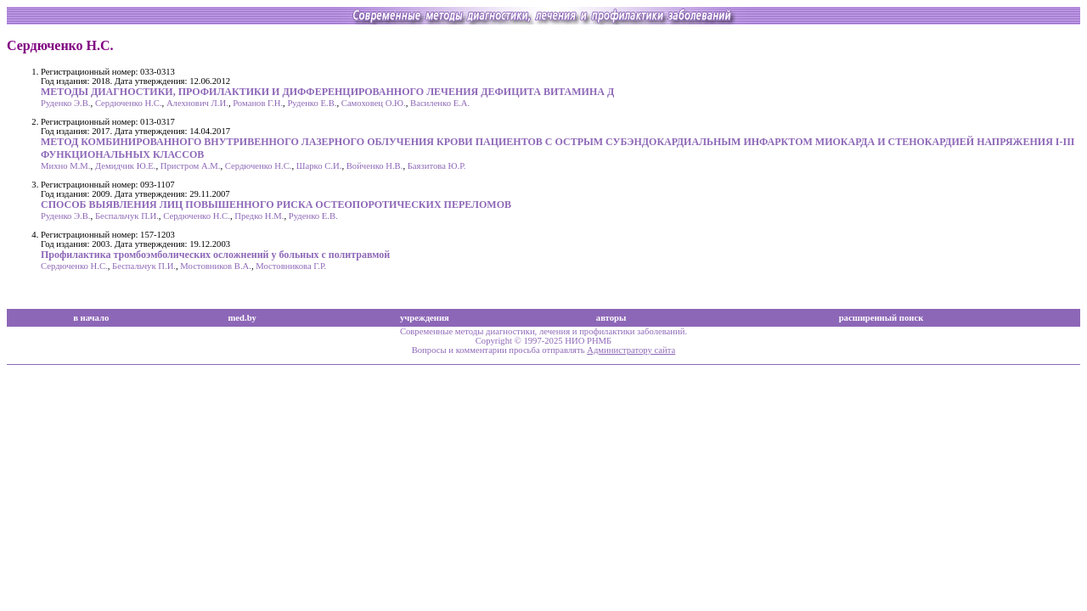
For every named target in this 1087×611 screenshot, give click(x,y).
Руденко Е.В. (311, 103)
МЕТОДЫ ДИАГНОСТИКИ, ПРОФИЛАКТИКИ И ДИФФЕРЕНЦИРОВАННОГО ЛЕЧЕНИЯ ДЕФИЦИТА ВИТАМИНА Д (327, 92)
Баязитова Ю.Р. (437, 166)
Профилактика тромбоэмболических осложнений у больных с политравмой (215, 255)
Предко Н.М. (259, 216)
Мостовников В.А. (215, 266)
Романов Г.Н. (258, 103)
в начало (91, 317)
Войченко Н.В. (374, 166)
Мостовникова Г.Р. (291, 266)
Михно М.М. (65, 166)
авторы (611, 317)
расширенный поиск (881, 317)
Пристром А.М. (191, 166)
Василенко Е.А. (440, 103)
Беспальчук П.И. (127, 216)
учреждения (424, 317)
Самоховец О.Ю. (373, 103)
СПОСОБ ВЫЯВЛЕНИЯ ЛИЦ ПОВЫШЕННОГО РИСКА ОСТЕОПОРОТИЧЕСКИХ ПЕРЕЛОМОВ (276, 204)
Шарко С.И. (319, 166)
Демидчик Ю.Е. (125, 166)
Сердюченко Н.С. (128, 103)
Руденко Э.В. (66, 103)
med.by (242, 317)
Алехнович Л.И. (197, 103)
